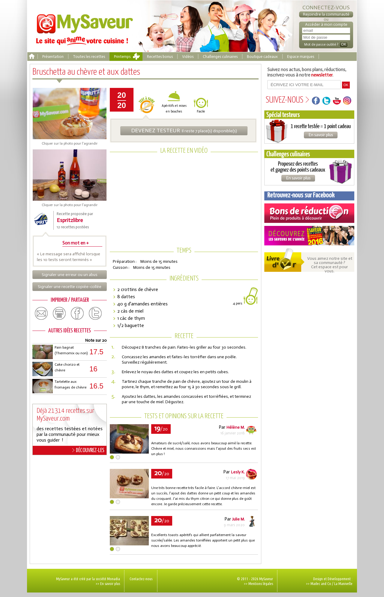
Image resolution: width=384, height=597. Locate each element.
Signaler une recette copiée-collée (69, 286)
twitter (95, 313)
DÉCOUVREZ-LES (88, 450)
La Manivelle (343, 583)
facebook (77, 313)
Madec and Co (320, 583)
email (41, 313)
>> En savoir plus (108, 583)
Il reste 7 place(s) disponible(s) (184, 130)
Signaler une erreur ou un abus (70, 274)
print (59, 313)
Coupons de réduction (309, 213)
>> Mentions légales (258, 583)
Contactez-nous (141, 579)
